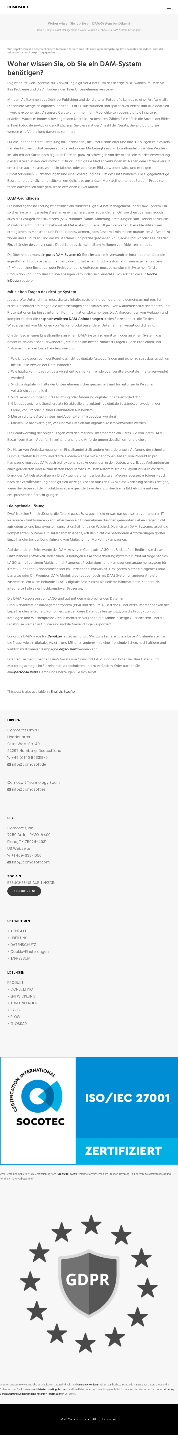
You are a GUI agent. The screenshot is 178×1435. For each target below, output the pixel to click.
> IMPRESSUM (18, 958)
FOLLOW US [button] (24, 891)
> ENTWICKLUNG (21, 996)
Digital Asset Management (62, 30)
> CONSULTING (20, 989)
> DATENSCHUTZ (21, 944)
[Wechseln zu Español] (70, 692)
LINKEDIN (48, 882)
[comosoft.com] (18, 7)
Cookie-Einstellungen (29, 951)
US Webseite (18, 848)
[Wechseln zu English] (56, 692)
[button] (168, 7)
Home (40, 30)
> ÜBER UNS (17, 937)
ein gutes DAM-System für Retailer (67, 255)
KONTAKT (18, 930)
